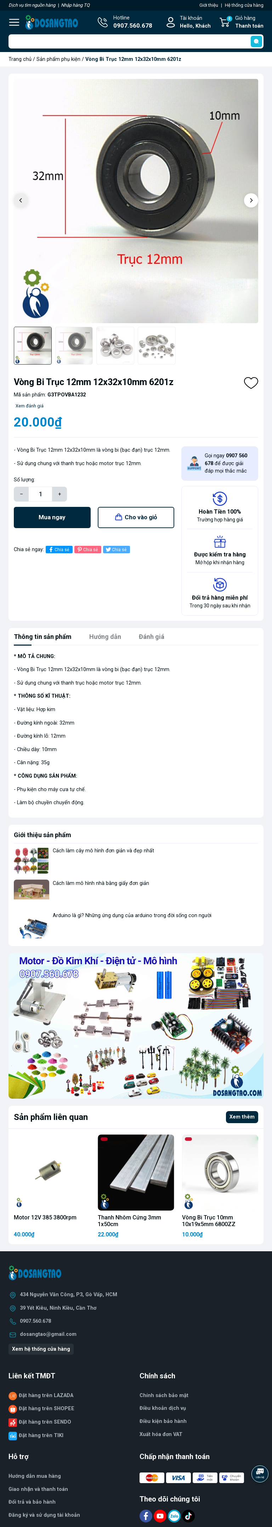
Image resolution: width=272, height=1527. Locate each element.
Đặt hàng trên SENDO (45, 1422)
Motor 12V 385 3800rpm (45, 1217)
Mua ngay (52, 517)
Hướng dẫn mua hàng (34, 1476)
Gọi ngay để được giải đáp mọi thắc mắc (226, 463)
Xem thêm (242, 1117)
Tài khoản (195, 22)
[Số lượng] (40, 494)
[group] (136, 201)
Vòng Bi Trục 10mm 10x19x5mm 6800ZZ (209, 1221)
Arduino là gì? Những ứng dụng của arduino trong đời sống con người (132, 916)
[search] (256, 41)
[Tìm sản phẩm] (136, 41)
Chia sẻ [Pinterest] (87, 549)
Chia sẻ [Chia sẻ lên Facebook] (58, 549)
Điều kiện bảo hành (163, 1421)
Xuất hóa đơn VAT (161, 1434)
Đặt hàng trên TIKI (41, 1435)
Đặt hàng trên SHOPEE (46, 1409)
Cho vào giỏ (141, 517)
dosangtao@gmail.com (48, 1334)
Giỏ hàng (245, 22)
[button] (251, 200)
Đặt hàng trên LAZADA (46, 1395)
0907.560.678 (35, 1321)
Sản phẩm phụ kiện (58, 59)
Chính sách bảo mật (164, 1395)
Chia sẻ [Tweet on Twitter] (115, 549)
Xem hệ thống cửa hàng (41, 1349)
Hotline (132, 22)
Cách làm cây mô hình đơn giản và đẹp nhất (103, 851)
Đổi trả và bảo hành (32, 1502)
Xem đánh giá (30, 405)
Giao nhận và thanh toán (38, 1489)
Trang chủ (20, 59)
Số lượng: (24, 480)
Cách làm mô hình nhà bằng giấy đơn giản (101, 883)
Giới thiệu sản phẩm (42, 835)
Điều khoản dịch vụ (163, 1408)
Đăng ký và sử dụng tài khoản (44, 1515)
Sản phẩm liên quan (51, 1117)
